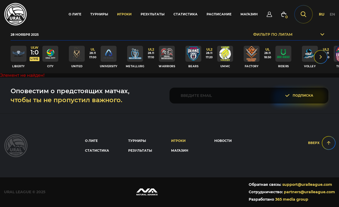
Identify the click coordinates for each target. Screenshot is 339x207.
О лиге (74, 14)
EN (332, 14)
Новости (223, 141)
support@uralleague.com (307, 185)
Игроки (124, 14)
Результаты (152, 14)
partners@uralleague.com (309, 192)
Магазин (248, 14)
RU (321, 14)
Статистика (185, 14)
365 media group (291, 199)
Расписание (218, 14)
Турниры (99, 14)
